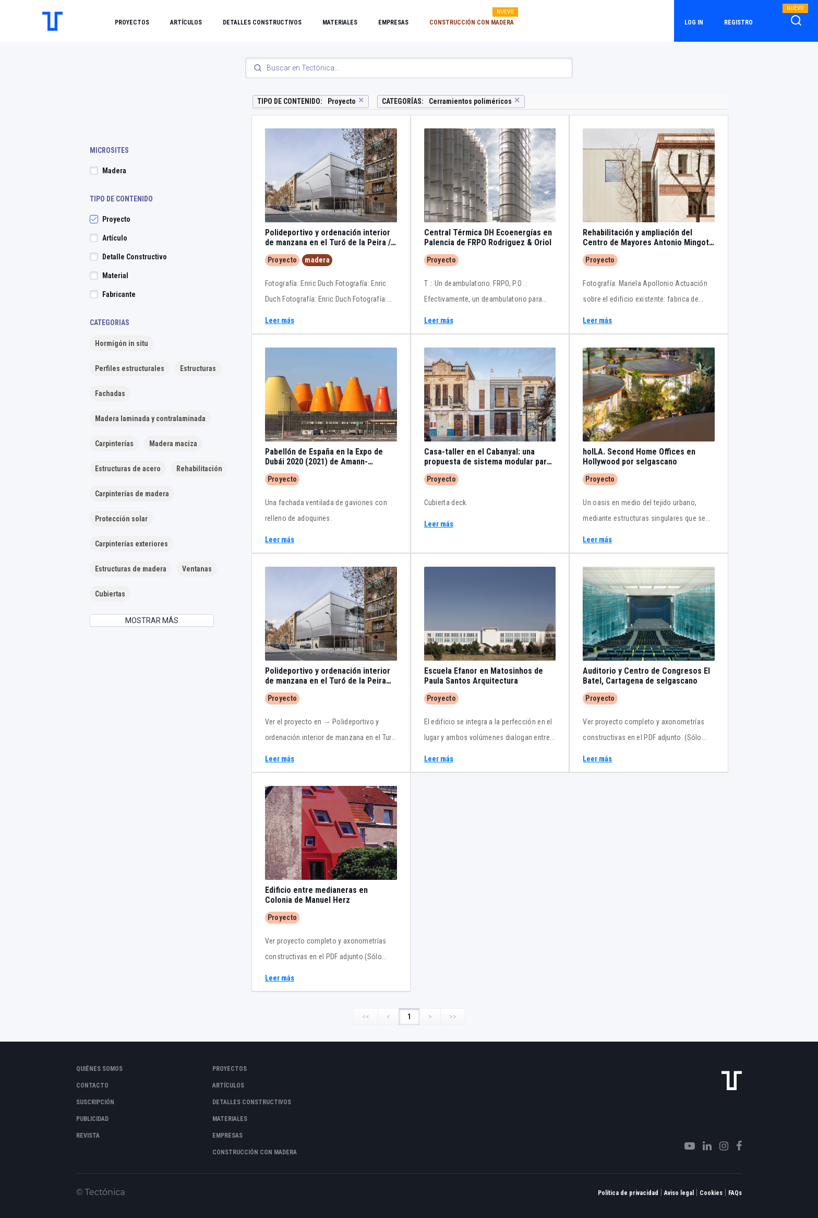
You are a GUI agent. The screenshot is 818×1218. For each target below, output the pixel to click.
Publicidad (92, 1119)
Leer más (279, 320)
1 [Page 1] (409, 1016)
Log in (693, 22)
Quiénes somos (99, 1068)
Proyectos (132, 22)
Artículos (186, 22)
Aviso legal (679, 1193)
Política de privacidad (628, 1193)
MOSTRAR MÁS (151, 620)
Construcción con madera (471, 22)
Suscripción (95, 1102)
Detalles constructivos (262, 22)
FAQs (735, 1193)
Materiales (339, 22)
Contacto (92, 1085)
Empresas (393, 22)
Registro (738, 22)
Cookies (711, 1193)
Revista (88, 1135)
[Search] (408, 67)
